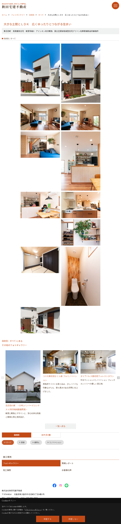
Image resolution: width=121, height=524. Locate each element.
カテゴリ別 (46, 435)
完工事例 (7, 470)
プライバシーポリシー (33, 509)
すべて (9, 443)
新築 (23, 443)
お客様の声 (67, 470)
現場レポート (68, 463)
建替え (38, 443)
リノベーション (57, 443)
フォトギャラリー (11, 463)
